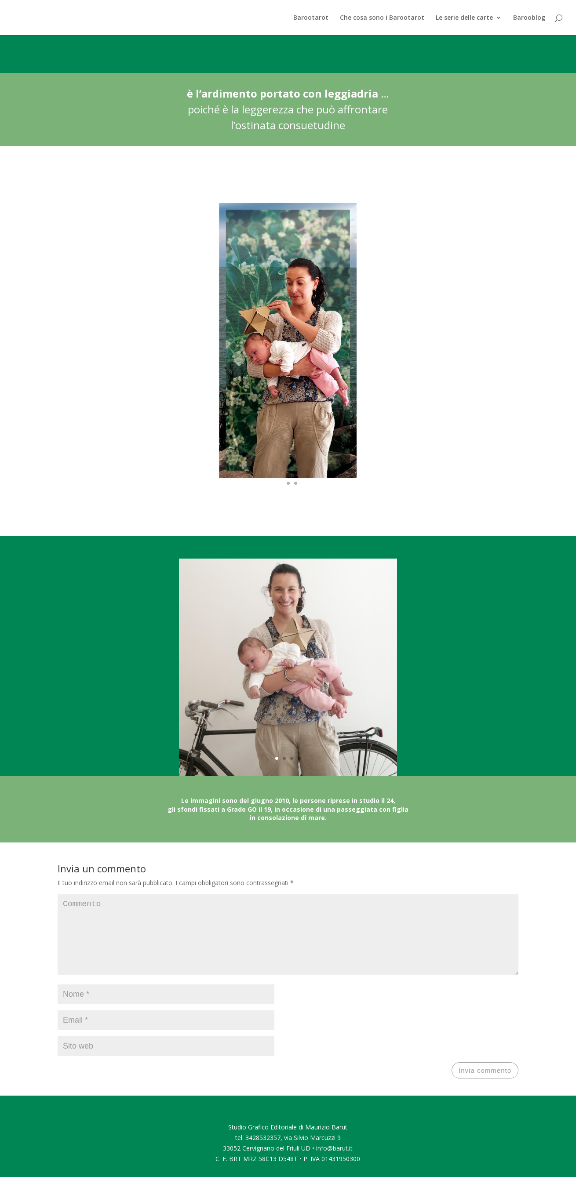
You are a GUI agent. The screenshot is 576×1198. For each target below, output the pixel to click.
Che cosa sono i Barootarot (382, 18)
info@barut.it (334, 1162)
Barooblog (529, 18)
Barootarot (310, 18)
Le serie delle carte (464, 18)
